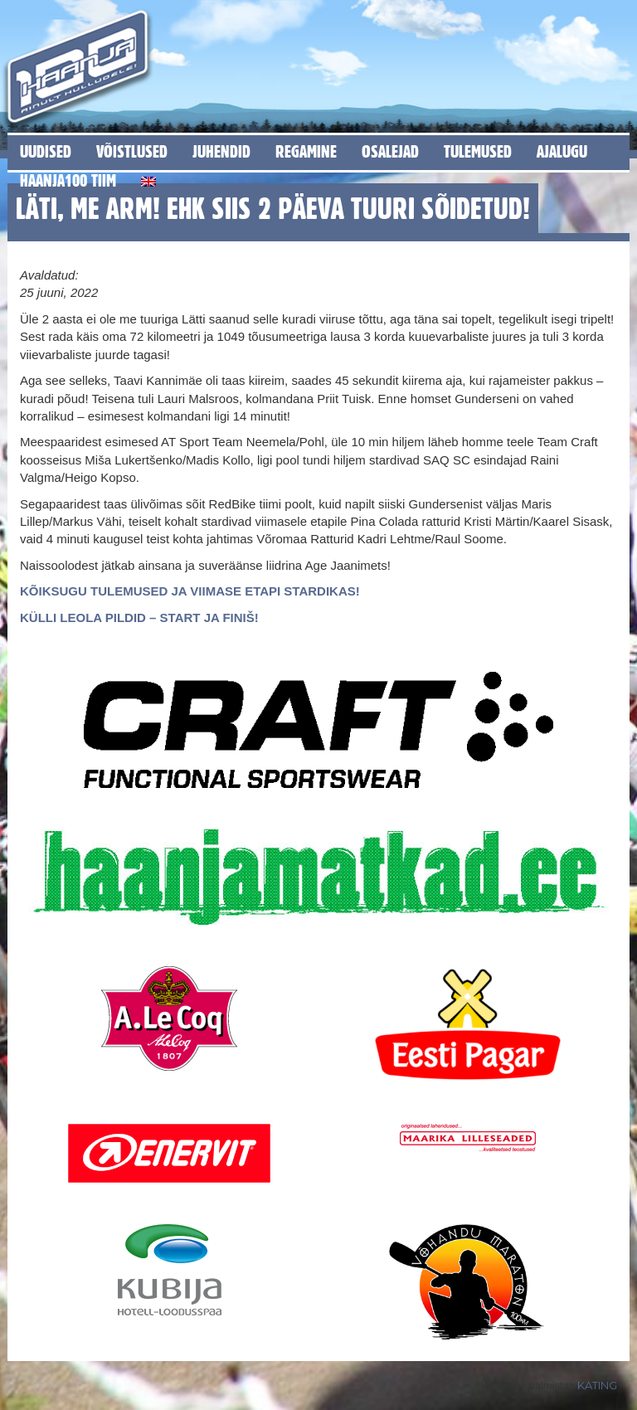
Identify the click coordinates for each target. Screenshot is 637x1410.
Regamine (306, 151)
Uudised (45, 151)
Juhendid (221, 151)
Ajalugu (562, 151)
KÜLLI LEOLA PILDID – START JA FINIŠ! (139, 617)
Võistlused (132, 151)
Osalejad (390, 151)
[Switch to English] (148, 178)
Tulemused (478, 151)
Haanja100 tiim (68, 180)
